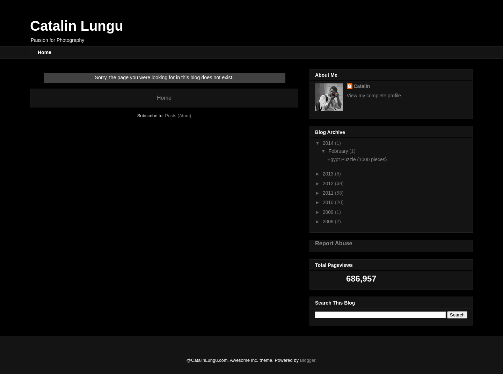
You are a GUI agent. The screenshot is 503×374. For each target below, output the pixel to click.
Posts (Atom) (178, 115)
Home (44, 52)
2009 (329, 212)
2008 (329, 221)
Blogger (307, 360)
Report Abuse (333, 243)
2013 (329, 174)
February (338, 151)
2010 (329, 202)
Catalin (362, 86)
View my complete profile (374, 95)
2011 (329, 193)
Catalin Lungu (76, 25)
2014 (329, 143)
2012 (329, 183)
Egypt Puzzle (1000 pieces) (357, 159)
